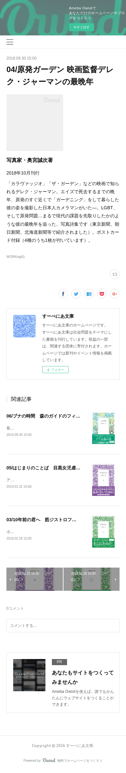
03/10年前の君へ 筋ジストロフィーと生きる (52, 520)
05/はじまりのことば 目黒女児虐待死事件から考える (61, 468)
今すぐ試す (81, 27)
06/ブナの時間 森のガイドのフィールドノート (54, 416)
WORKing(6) (15, 257)
